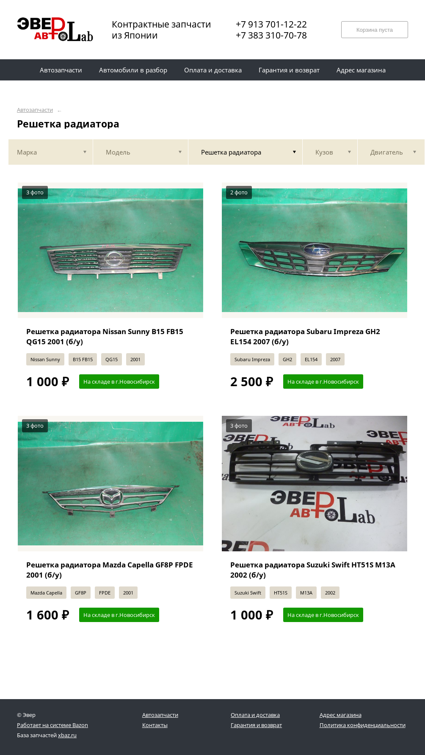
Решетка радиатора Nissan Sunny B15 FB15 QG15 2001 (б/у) (104, 336)
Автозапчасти (35, 110)
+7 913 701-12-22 (271, 24)
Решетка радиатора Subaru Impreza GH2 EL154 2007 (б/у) (305, 336)
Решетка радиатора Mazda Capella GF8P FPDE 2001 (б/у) (109, 570)
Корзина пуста (374, 30)
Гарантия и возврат (256, 725)
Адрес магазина (341, 715)
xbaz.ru (67, 735)
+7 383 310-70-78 (271, 35)
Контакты (155, 725)
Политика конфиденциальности (363, 725)
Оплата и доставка (255, 715)
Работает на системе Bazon (52, 725)
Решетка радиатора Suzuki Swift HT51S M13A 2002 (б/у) (312, 570)
